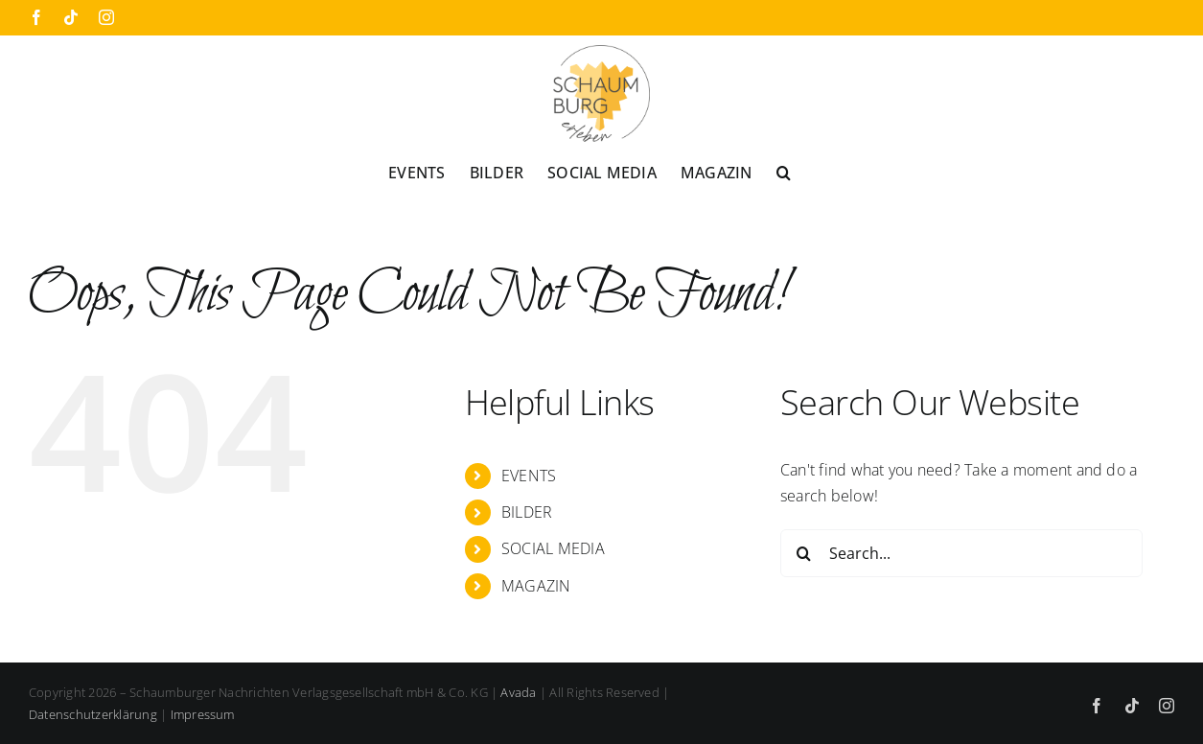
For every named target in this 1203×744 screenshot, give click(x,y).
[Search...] (961, 553)
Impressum (203, 714)
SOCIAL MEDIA (553, 548)
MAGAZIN (536, 585)
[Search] (804, 553)
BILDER (526, 512)
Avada (518, 692)
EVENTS (528, 475)
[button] (783, 171)
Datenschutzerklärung (93, 714)
